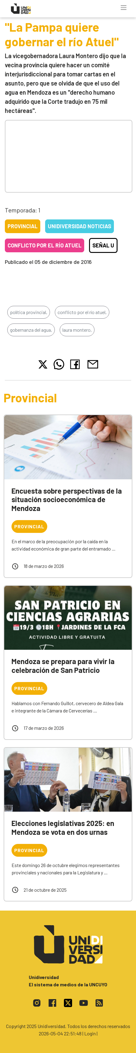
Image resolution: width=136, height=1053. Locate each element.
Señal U (103, 245)
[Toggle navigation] (123, 7)
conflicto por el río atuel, (82, 312)
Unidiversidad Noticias (79, 226)
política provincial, (28, 312)
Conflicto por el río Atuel (44, 245)
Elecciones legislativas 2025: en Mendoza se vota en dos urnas (63, 827)
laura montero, (77, 330)
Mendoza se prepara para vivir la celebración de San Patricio (63, 665)
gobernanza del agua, (31, 330)
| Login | (90, 1033)
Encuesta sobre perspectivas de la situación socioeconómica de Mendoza (67, 499)
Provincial (23, 226)
